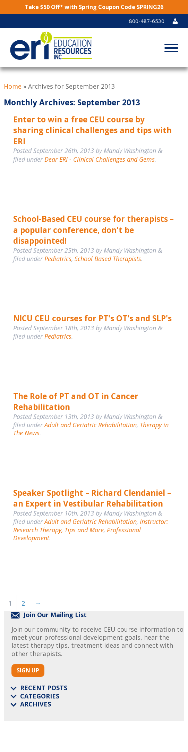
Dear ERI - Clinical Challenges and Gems (99, 159)
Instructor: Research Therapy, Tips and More (90, 525)
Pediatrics (57, 258)
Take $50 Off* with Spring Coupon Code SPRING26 (94, 7)
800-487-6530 (146, 20)
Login (178, 21)
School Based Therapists (108, 258)
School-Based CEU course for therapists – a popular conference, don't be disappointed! (93, 229)
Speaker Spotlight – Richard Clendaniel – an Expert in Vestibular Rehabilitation (92, 498)
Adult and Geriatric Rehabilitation (90, 425)
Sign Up (28, 670)
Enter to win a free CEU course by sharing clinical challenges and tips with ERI (92, 130)
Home (13, 86)
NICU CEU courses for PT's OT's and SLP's (92, 318)
